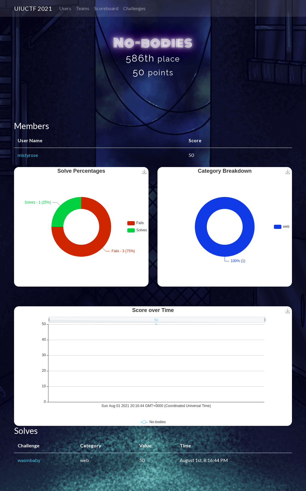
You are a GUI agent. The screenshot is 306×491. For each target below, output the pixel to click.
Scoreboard (106, 8)
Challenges (134, 8)
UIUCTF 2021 (33, 8)
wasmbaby (29, 460)
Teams (82, 8)
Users (65, 8)
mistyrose (28, 155)
